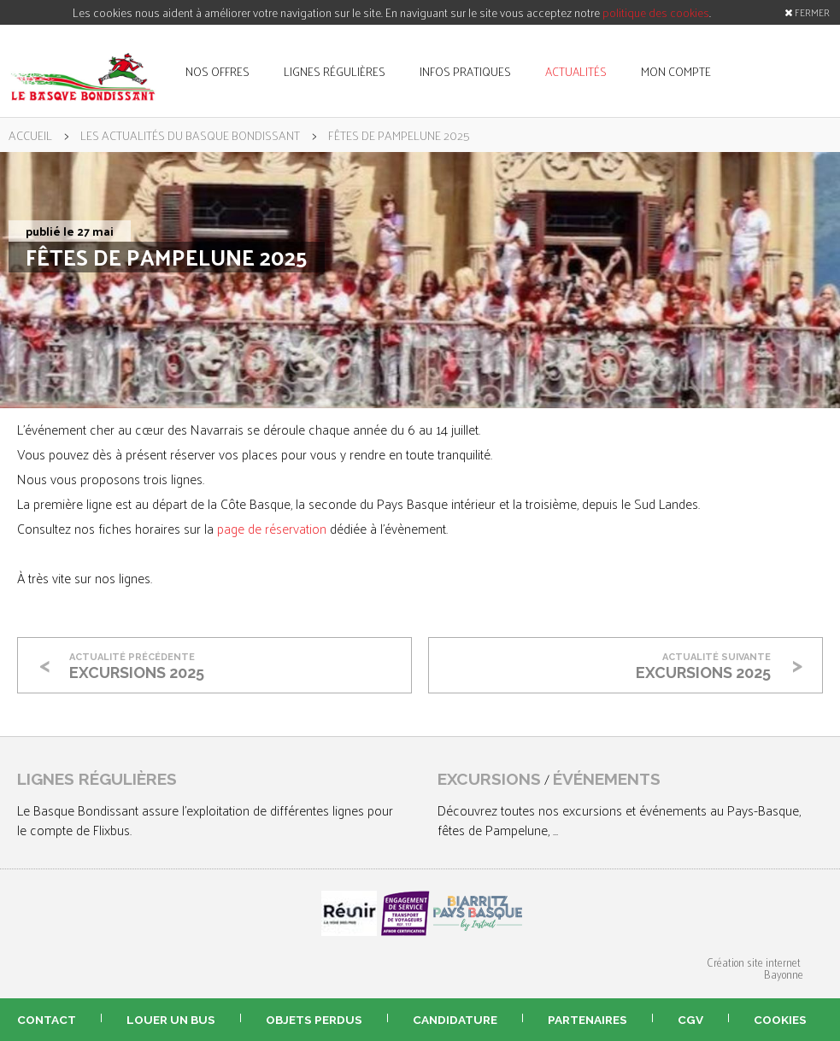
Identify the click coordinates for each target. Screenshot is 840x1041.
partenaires (587, 1019)
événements (607, 778)
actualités (576, 71)
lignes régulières (334, 71)
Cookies (780, 1019)
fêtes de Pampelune (493, 829)
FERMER (807, 12)
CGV (690, 1019)
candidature (455, 1019)
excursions (489, 778)
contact (46, 1019)
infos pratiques (465, 71)
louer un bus (170, 1019)
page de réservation (271, 528)
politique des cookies (655, 12)
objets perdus (314, 1019)
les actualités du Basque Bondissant (190, 135)
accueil (30, 135)
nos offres (217, 71)
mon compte (676, 71)
